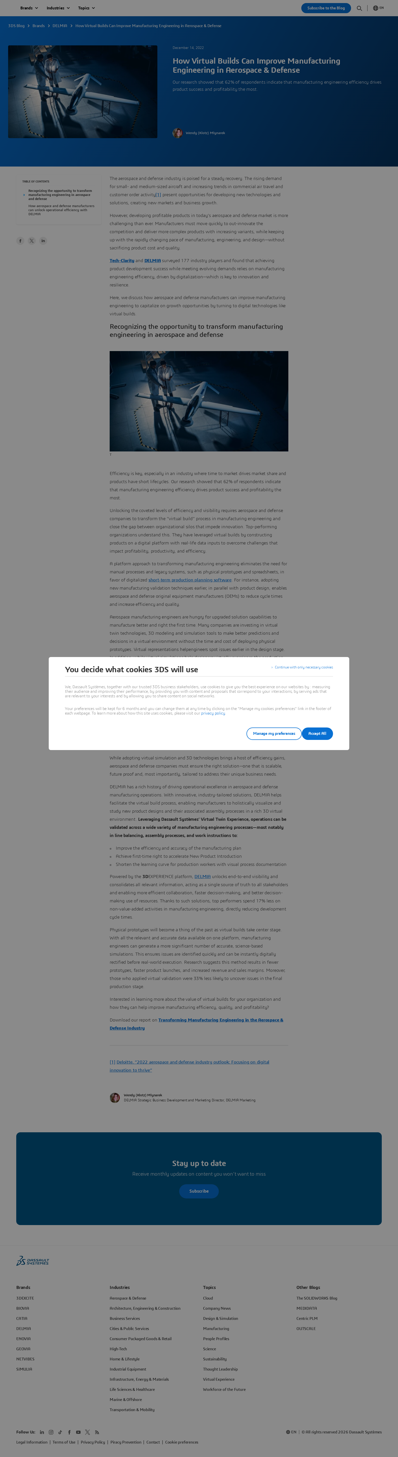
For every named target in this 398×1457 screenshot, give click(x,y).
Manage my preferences (266, 734)
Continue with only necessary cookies (300, 670)
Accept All (317, 734)
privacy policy (213, 713)
